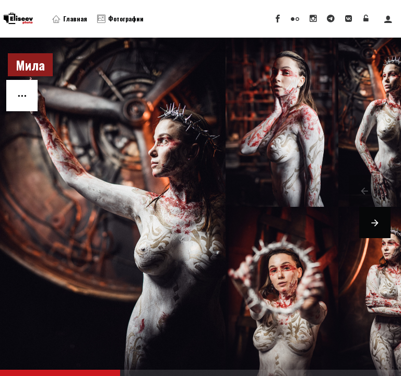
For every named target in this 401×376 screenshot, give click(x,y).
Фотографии (120, 18)
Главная (69, 18)
